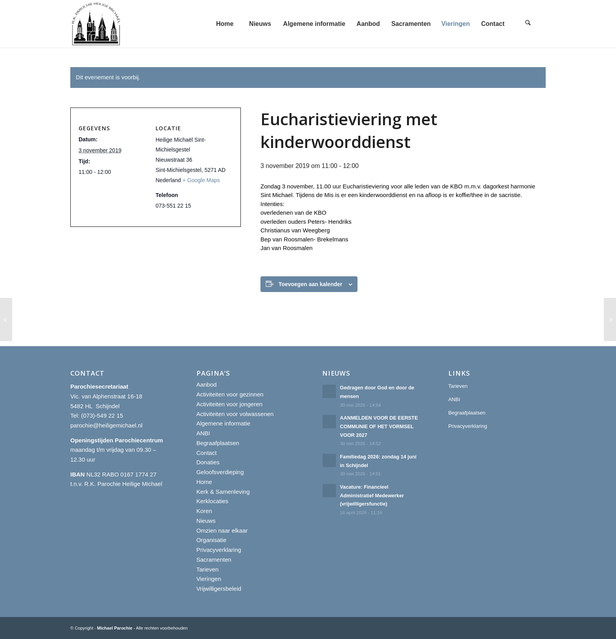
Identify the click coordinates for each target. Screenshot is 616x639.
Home (204, 481)
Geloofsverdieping (220, 472)
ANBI (203, 433)
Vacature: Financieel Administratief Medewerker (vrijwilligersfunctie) (372, 495)
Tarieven (207, 569)
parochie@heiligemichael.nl (106, 425)
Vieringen (208, 578)
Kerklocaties (212, 501)
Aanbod (206, 384)
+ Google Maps (201, 180)
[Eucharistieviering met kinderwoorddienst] (6, 319)
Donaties (208, 462)
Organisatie (211, 540)
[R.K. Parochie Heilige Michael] (96, 23)
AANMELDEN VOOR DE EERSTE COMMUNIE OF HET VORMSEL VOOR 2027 (379, 426)
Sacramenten (213, 559)
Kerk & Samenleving (223, 491)
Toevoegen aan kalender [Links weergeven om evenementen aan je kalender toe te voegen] (310, 284)
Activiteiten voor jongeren (229, 404)
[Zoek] (528, 23)
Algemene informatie (223, 423)
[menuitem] (224, 23)
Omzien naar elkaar (222, 530)
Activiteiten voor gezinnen (230, 394)
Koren (204, 511)
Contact (206, 452)
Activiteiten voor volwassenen (235, 414)
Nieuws (206, 520)
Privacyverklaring (218, 549)
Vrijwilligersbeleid (219, 588)
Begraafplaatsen (217, 443)
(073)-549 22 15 (102, 415)
